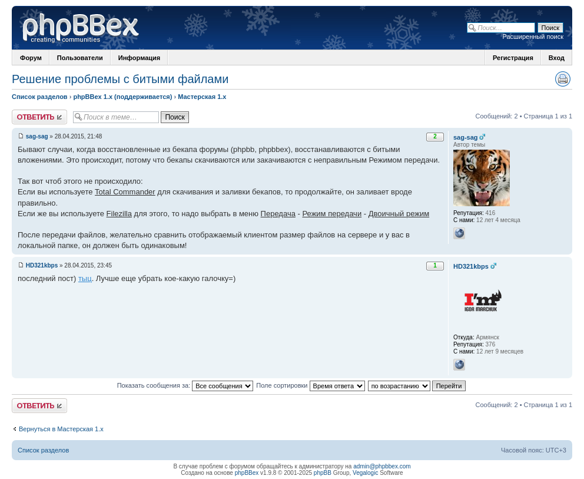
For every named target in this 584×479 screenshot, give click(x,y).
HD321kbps (42, 265)
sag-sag (37, 136)
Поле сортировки (310, 385)
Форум (31, 57)
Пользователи (80, 57)
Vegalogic (365, 473)
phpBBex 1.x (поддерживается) (122, 96)
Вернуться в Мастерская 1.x (61, 428)
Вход (557, 57)
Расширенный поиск (532, 36)
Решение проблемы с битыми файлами (120, 78)
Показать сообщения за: (185, 385)
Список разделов (40, 96)
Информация (139, 57)
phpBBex (247, 473)
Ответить (39, 117)
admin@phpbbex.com (381, 466)
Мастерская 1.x (202, 96)
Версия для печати (562, 79)
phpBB (322, 473)
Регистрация (513, 57)
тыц (85, 278)
